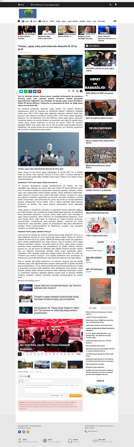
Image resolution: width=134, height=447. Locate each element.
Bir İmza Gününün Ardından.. (94, 250)
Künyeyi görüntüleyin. (54, 441)
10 (54, 354)
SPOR (94, 21)
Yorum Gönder (24, 376)
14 (69, 354)
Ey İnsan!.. (89, 272)
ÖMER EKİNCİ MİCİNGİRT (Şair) (94, 258)
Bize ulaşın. (76, 441)
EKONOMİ (82, 21)
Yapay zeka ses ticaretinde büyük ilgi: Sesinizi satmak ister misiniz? (57, 286)
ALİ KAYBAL (90, 248)
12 (61, 354)
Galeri (27, 21)
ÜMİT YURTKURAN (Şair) (94, 269)
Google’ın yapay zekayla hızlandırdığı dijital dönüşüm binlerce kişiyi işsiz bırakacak (56, 298)
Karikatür (100, 381)
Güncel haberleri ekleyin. (105, 441)
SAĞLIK (89, 21)
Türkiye (32, 372)
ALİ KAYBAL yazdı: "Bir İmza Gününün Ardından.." (47, 5)
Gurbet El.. (89, 262)
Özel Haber (93, 308)
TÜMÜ (78, 354)
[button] (100, 389)
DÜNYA (58, 21)
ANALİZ (64, 21)
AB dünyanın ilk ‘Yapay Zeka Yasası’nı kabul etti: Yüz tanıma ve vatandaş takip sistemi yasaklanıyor (56, 310)
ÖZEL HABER (101, 21)
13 (65, 354)
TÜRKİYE (51, 21)
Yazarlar (45, 21)
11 (57, 354)
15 (72, 354)
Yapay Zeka (38, 372)
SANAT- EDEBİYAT (73, 21)
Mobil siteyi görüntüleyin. (30, 441)
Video (35, 21)
